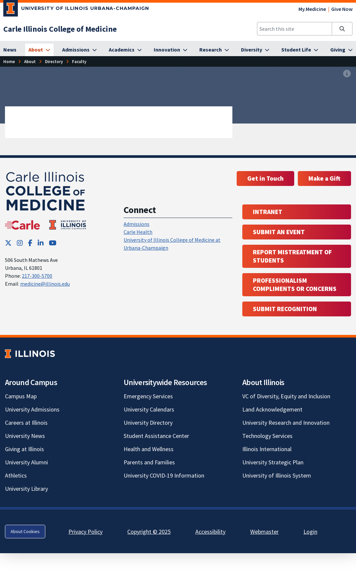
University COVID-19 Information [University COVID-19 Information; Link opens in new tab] (164, 475)
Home (9, 61)
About (30, 61)
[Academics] (125, 50)
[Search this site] (294, 28)
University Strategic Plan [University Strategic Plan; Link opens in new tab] (272, 462)
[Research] (214, 50)
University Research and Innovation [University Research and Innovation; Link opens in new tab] (286, 422)
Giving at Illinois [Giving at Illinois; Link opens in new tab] (24, 449)
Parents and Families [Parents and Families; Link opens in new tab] (149, 462)
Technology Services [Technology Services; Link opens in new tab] (267, 436)
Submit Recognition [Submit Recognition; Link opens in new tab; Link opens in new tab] (285, 309)
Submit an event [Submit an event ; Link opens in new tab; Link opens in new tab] (279, 232)
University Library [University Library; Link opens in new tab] (26, 488)
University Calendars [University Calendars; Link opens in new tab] (149, 409)
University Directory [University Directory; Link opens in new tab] (148, 422)
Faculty (79, 61)
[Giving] (341, 50)
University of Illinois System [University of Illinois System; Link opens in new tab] (276, 475)
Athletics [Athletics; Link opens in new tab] (16, 475)
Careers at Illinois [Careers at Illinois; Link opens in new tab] (26, 422)
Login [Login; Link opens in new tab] (310, 531)
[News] (10, 50)
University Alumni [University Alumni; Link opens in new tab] (26, 462)
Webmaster (264, 531)
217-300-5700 (37, 275)
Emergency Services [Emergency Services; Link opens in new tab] (148, 396)
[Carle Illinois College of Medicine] (60, 29)
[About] (39, 50)
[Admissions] (79, 50)
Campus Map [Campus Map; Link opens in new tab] (21, 396)
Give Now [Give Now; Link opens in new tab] (342, 9)
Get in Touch (265, 178)
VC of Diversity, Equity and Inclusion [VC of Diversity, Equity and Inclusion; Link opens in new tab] (286, 396)
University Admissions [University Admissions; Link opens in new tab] (32, 409)
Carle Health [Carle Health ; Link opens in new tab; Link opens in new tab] (138, 232)
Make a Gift (324, 178)
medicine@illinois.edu (45, 283)
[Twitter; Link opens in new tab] (8, 243)
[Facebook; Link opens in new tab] (30, 243)
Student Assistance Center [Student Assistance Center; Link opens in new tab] (156, 436)
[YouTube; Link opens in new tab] (53, 243)
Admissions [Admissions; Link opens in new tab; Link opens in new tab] (136, 224)
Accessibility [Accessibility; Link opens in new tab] (210, 531)
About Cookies (25, 531)
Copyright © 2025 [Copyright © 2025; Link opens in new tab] (149, 531)
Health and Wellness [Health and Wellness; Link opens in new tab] (149, 449)
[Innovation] (170, 50)
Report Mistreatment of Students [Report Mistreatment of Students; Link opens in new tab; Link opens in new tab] (292, 256)
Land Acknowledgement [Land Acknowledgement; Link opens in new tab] (272, 409)
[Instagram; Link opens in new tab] (20, 243)
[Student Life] (300, 50)
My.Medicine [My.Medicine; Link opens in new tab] (312, 9)
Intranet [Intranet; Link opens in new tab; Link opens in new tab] (267, 212)
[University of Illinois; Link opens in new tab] (30, 353)
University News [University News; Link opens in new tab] (25, 436)
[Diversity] (255, 50)
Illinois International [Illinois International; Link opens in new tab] (267, 449)
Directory (54, 61)
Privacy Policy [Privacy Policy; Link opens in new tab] (85, 531)
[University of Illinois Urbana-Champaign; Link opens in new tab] (76, 10)
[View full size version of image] (347, 73)
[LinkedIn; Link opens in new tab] (41, 243)
